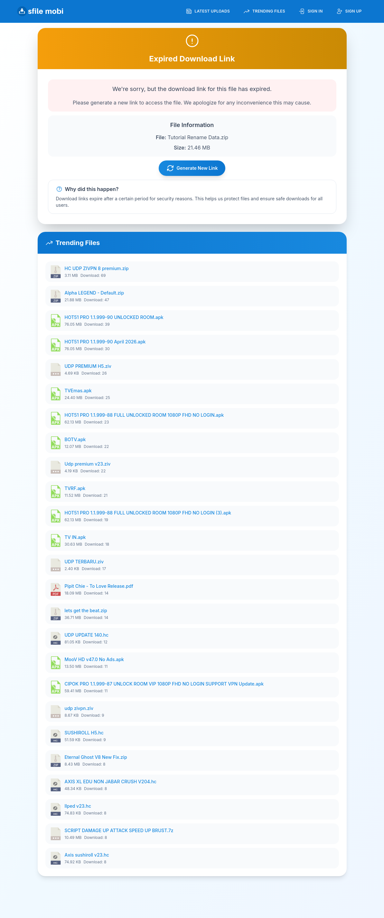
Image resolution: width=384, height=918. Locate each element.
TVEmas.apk (78, 390)
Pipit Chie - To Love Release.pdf (99, 586)
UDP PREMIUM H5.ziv (88, 366)
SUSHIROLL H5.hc (84, 732)
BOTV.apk (75, 439)
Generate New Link (192, 168)
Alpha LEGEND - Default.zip (94, 292)
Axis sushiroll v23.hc (87, 855)
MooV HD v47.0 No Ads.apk (94, 659)
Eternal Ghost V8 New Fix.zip (96, 757)
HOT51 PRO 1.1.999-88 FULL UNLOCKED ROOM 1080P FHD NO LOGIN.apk (144, 415)
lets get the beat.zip (86, 610)
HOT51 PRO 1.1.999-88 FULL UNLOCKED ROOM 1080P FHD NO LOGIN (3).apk (148, 512)
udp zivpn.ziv (79, 708)
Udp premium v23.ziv (88, 464)
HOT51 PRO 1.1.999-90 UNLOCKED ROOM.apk (114, 317)
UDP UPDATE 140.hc (87, 635)
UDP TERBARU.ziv (84, 561)
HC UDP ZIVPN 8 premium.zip (97, 268)
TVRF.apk (75, 488)
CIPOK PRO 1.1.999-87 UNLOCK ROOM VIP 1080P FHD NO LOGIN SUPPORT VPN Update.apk (164, 683)
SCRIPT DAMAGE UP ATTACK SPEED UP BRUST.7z (119, 830)
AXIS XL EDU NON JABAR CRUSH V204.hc (111, 781)
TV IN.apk (75, 537)
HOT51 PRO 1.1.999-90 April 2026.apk (105, 341)
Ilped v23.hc (78, 806)
